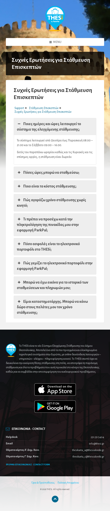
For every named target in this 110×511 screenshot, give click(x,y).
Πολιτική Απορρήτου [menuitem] (68, 482)
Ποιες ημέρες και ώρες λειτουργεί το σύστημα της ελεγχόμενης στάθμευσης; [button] (49, 126)
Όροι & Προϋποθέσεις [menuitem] (43, 482)
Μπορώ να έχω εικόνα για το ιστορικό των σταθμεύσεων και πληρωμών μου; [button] (52, 285)
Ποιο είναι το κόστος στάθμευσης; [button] (46, 186)
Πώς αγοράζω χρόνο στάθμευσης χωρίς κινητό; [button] (51, 202)
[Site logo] (55, 30)
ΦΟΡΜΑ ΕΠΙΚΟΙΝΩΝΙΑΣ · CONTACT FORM (28, 464)
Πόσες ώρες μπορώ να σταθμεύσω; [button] (48, 172)
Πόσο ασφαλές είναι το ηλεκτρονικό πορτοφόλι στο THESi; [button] (48, 246)
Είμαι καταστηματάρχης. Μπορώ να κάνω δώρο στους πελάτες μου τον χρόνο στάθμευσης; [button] (52, 307)
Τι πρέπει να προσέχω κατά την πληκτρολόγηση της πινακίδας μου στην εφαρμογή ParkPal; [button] (48, 224)
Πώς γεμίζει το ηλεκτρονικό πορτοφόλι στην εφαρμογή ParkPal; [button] (55, 265)
